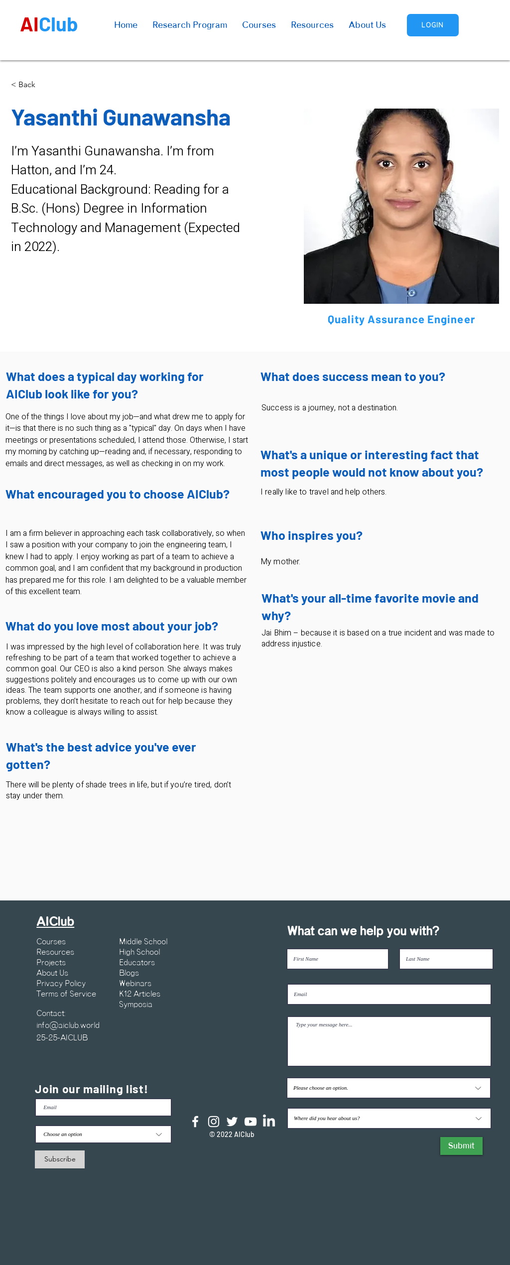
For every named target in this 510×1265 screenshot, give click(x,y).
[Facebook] (195, 1121)
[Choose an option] (103, 1134)
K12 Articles (139, 994)
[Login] (433, 25)
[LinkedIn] (268, 1121)
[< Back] (30, 85)
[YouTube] (250, 1121)
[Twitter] (232, 1121)
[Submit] (461, 1146)
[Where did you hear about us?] (389, 1118)
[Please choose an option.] (388, 1088)
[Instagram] (213, 1121)
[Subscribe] (60, 1159)
